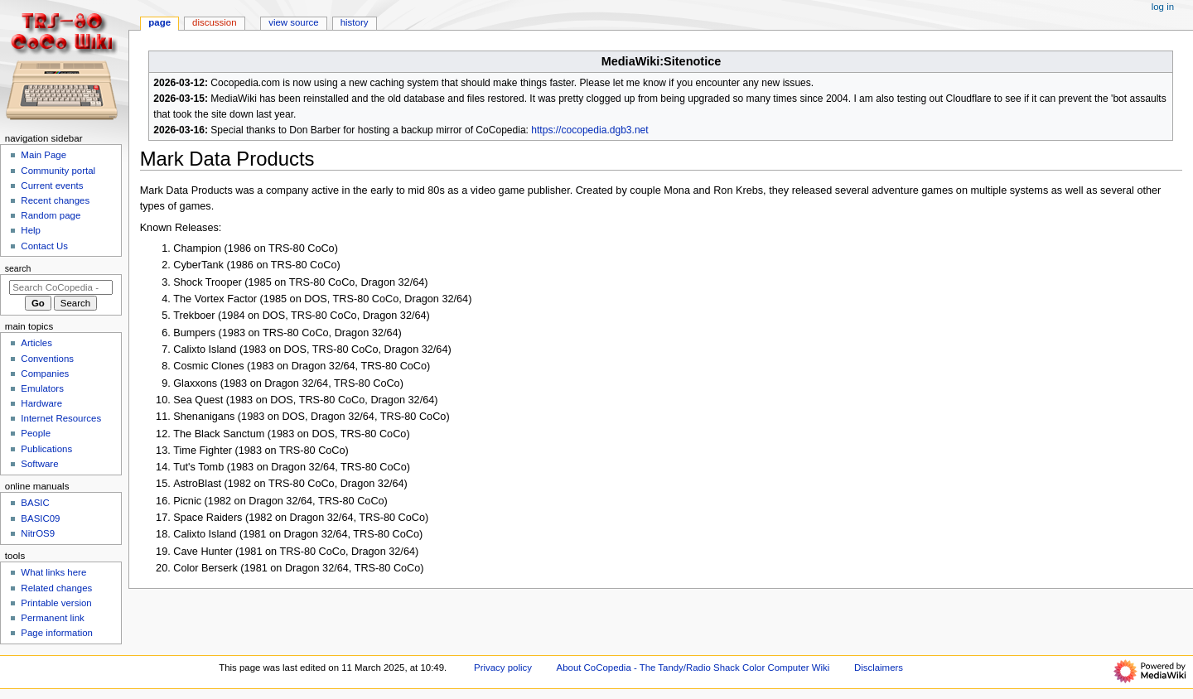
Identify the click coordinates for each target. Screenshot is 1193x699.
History (355, 22)
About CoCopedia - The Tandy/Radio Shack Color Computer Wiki (693, 667)
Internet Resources (61, 418)
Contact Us (44, 246)
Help (31, 230)
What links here (53, 572)
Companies (45, 373)
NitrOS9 (38, 533)
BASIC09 (40, 518)
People (36, 433)
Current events (52, 185)
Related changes (56, 588)
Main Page (43, 155)
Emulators (42, 388)
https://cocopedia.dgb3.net (589, 130)
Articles (36, 343)
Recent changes (55, 200)
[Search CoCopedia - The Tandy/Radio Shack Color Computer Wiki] (61, 287)
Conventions (47, 359)
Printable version (56, 603)
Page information (57, 633)
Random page (50, 215)
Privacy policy (503, 667)
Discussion (214, 22)
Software (39, 464)
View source (293, 22)
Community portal (58, 171)
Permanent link (52, 618)
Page (159, 22)
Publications (46, 449)
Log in (1163, 7)
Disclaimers (878, 667)
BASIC (35, 503)
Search (18, 268)
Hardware (41, 403)
